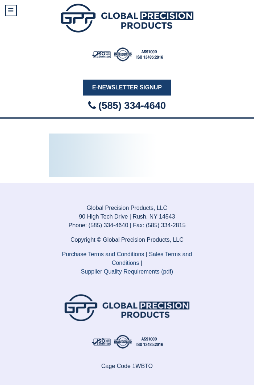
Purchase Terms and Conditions (103, 254)
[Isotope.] (127, 54)
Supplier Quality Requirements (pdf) (127, 271)
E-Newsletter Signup (127, 87)
